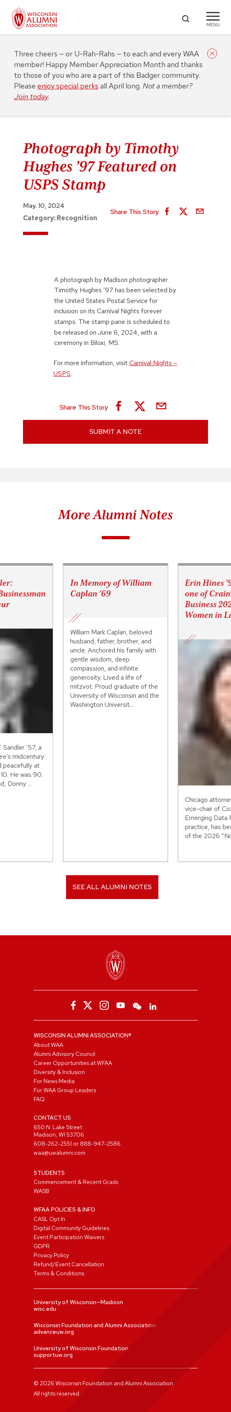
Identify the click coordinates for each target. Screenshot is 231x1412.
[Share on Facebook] (167, 212)
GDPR (42, 1246)
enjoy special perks (67, 86)
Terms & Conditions (59, 1273)
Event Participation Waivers (69, 1237)
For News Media (54, 1081)
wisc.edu (45, 1308)
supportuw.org (53, 1354)
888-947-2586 (100, 1143)
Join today (31, 96)
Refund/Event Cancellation (69, 1264)
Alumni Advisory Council (64, 1054)
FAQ (39, 1099)
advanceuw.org (54, 1331)
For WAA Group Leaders (65, 1090)
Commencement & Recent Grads (76, 1182)
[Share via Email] (200, 212)
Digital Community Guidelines (71, 1228)
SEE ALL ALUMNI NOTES (112, 887)
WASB (41, 1191)
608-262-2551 (53, 1143)
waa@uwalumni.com (59, 1152)
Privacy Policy (51, 1255)
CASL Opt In (49, 1219)
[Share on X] (183, 212)
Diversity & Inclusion (59, 1072)
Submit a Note (115, 431)
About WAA (48, 1045)
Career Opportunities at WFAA (73, 1063)
